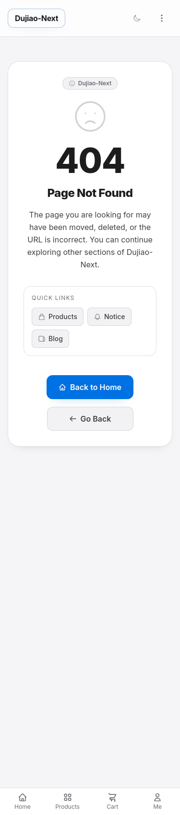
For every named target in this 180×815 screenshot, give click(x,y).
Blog (50, 338)
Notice (109, 316)
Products (57, 316)
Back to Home (90, 387)
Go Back (90, 419)
